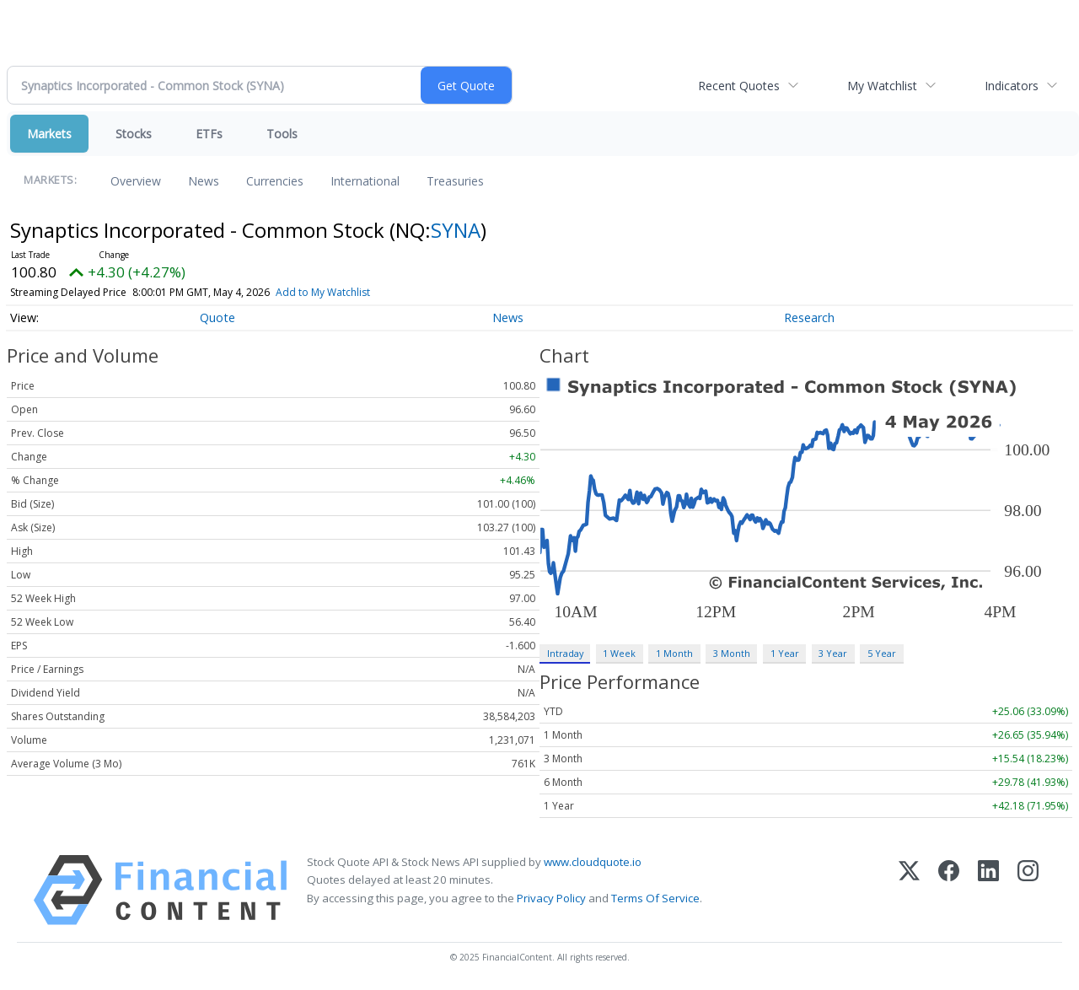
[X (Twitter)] (909, 890)
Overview (135, 181)
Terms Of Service (655, 898)
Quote (217, 317)
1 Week (619, 653)
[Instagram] (1028, 890)
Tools (282, 134)
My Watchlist (882, 86)
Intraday (565, 653)
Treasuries (455, 181)
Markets (49, 134)
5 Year (881, 653)
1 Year (784, 653)
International (365, 181)
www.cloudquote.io (592, 861)
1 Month (674, 653)
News (203, 181)
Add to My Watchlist (323, 292)
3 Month (731, 653)
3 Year (833, 653)
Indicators (1012, 86)
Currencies (274, 181)
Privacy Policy (551, 898)
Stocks (133, 134)
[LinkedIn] (988, 890)
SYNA (455, 230)
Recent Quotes (739, 86)
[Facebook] (948, 890)
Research (809, 317)
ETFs (209, 134)
